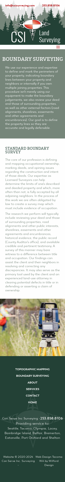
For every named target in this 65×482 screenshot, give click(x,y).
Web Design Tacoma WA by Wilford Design (49, 461)
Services (32, 389)
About (32, 382)
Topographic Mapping (32, 369)
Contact (32, 395)
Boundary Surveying (32, 376)
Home (32, 402)
